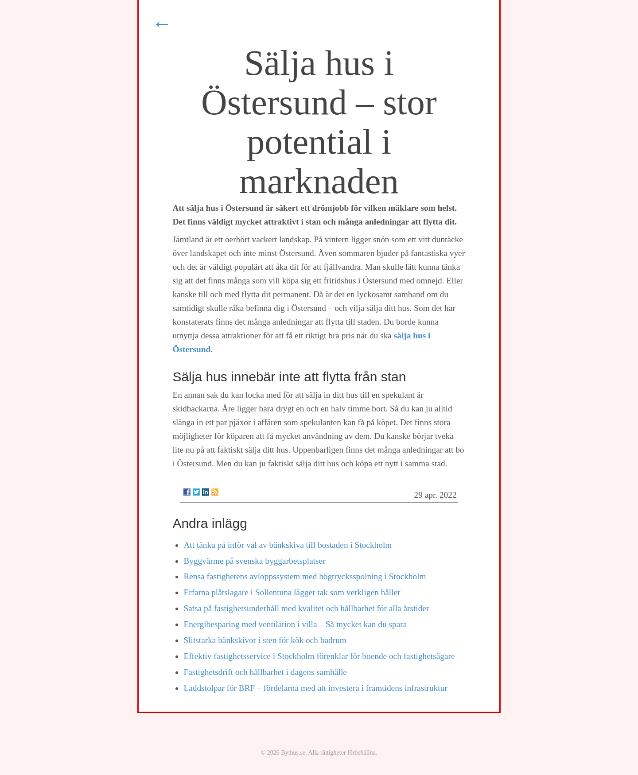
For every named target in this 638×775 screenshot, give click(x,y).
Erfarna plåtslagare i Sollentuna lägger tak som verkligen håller (291, 592)
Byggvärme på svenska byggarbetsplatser (254, 561)
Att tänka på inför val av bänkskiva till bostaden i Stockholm (287, 545)
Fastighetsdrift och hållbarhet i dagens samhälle (264, 672)
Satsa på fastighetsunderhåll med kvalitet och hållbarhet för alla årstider (306, 608)
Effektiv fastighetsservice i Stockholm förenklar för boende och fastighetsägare (319, 656)
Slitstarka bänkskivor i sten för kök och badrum (264, 640)
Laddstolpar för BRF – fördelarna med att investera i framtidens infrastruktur (315, 688)
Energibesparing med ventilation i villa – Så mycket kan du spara (295, 624)
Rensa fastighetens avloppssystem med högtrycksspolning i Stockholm (304, 576)
